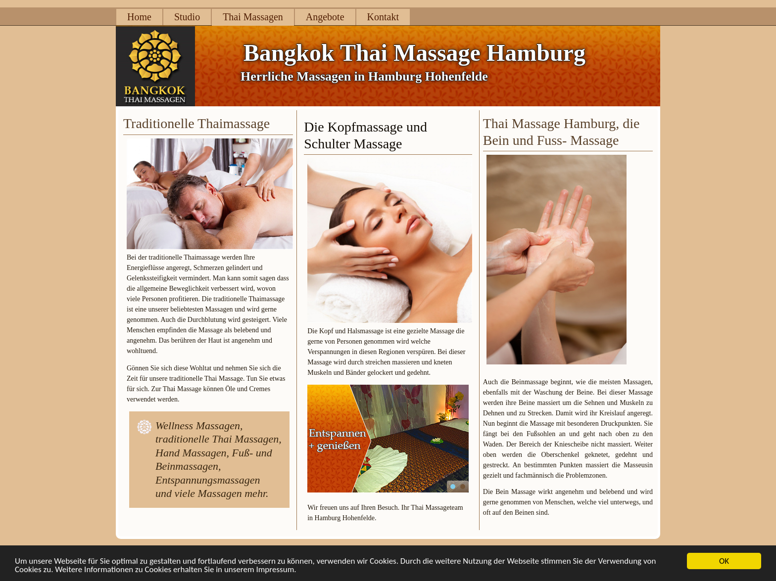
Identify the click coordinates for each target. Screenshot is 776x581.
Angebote (325, 16)
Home (139, 16)
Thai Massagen (253, 16)
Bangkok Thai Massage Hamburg (414, 53)
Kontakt (383, 16)
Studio (187, 16)
